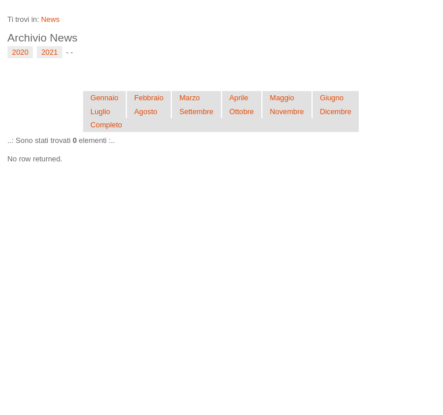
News (50, 19)
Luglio (100, 111)
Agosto (145, 111)
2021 (50, 52)
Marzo (189, 97)
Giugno (331, 97)
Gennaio (104, 97)
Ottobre (242, 111)
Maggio (282, 97)
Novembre (287, 111)
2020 (20, 52)
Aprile (239, 97)
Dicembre (335, 111)
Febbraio (149, 97)
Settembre (196, 111)
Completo (106, 124)
